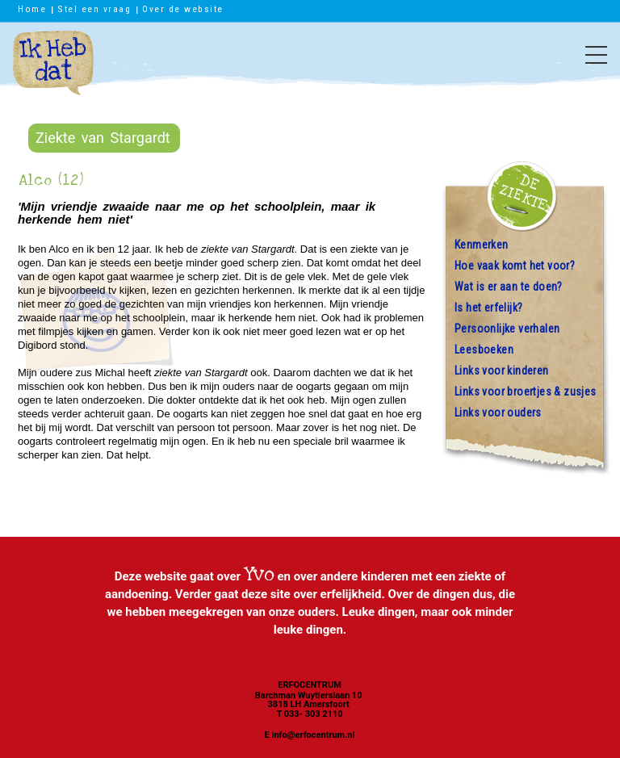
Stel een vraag (94, 9)
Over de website (183, 9)
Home (32, 9)
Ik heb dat (53, 71)
